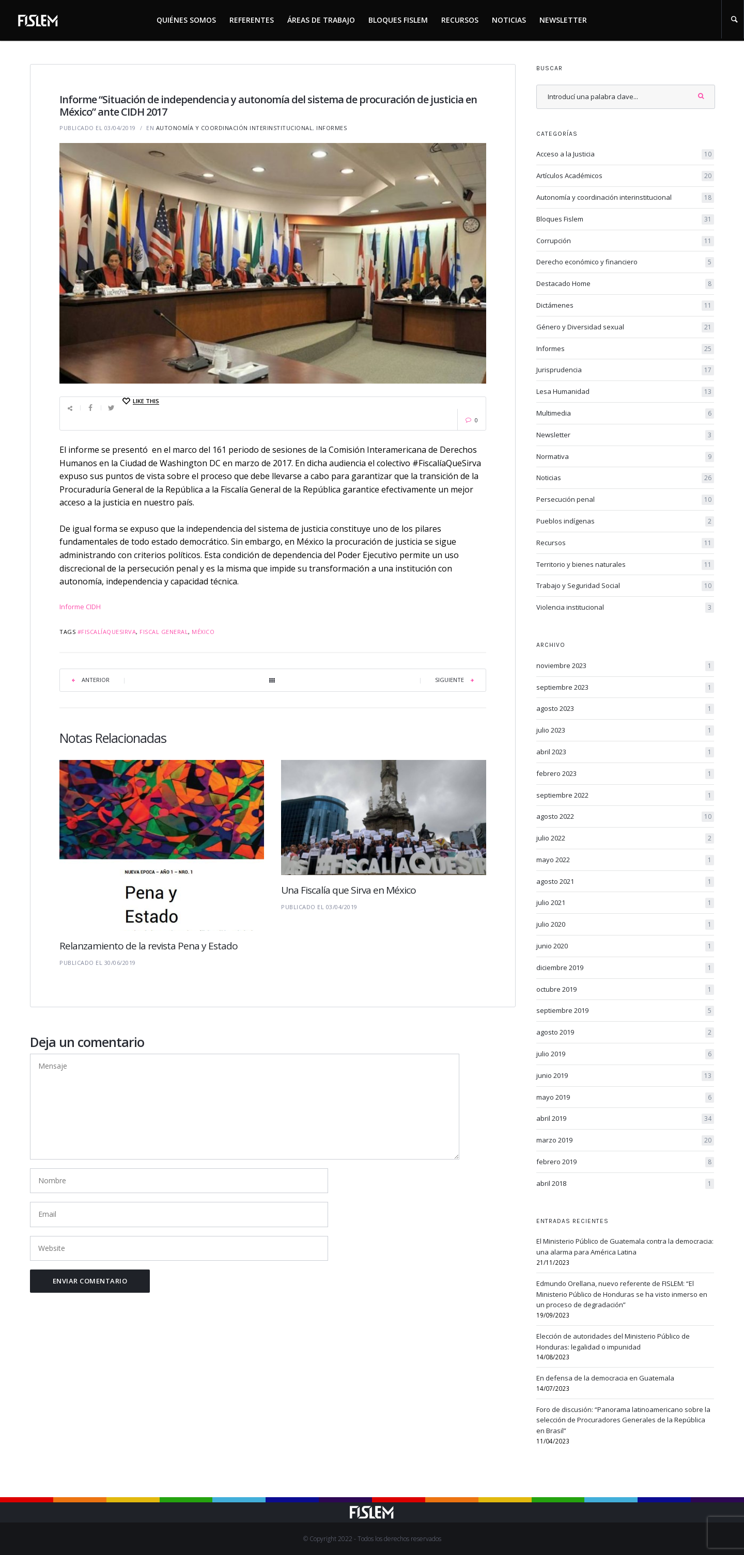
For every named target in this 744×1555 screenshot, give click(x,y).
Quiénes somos (186, 20)
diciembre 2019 (625, 968)
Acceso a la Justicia (625, 154)
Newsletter (563, 20)
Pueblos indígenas (625, 521)
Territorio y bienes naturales (625, 565)
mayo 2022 (625, 860)
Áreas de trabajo (321, 20)
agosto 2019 (625, 1032)
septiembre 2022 (625, 795)
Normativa (625, 457)
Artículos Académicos (625, 176)
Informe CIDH (80, 606)
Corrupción (625, 241)
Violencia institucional (625, 607)
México (203, 632)
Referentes (251, 20)
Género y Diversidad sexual (625, 327)
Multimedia (625, 413)
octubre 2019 (625, 990)
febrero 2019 (625, 1162)
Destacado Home (625, 284)
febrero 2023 (625, 774)
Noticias (509, 20)
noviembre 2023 (625, 666)
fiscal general (164, 632)
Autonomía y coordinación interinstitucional (234, 128)
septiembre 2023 (625, 688)
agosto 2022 (625, 817)
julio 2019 (625, 1054)
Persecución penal (625, 500)
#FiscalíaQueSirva (107, 632)
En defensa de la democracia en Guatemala (605, 1378)
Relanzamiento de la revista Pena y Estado (148, 946)
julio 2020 (625, 924)
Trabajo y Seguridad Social (625, 586)
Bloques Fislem (398, 20)
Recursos (459, 20)
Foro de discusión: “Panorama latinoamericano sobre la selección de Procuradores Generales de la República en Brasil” (623, 1420)
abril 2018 (625, 1184)
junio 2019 (625, 1076)
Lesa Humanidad (625, 392)
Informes (331, 128)
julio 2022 (625, 838)
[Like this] (140, 401)
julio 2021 (625, 903)
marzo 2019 (625, 1140)
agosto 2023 (625, 709)
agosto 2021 (625, 882)
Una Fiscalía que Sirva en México (348, 890)
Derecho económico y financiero (625, 262)
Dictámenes (625, 305)
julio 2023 (625, 730)
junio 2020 (625, 946)
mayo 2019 (625, 1097)
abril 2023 (625, 752)
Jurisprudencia (625, 370)
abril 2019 (625, 1119)
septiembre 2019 (625, 1011)
